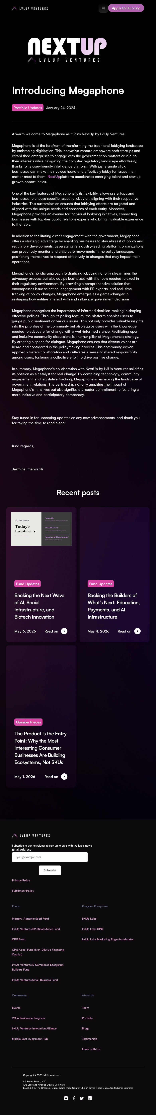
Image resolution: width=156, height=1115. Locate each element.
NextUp (53, 176)
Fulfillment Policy (23, 890)
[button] (103, 8)
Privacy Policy (21, 880)
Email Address (21, 849)
